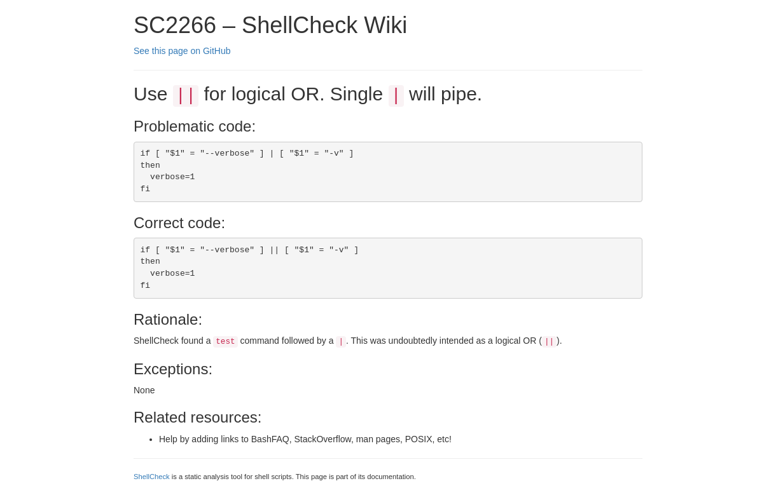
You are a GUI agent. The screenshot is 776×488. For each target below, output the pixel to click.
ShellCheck (152, 476)
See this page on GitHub (182, 51)
